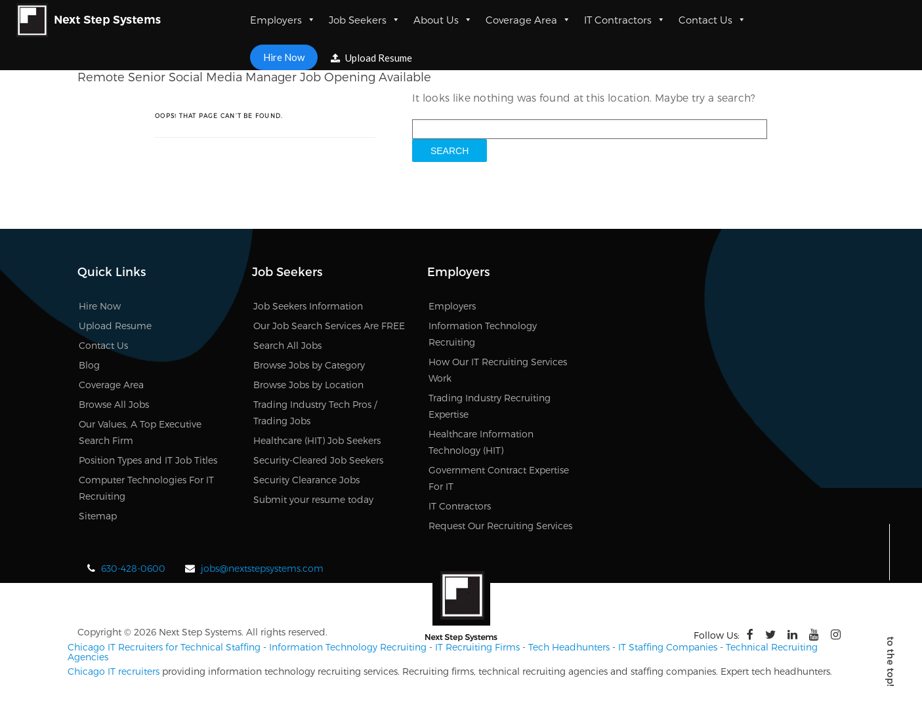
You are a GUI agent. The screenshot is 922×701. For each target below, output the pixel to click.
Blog (89, 365)
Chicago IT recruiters (113, 671)
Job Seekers (364, 20)
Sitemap (98, 515)
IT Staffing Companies (667, 646)
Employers (283, 20)
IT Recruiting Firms (477, 646)
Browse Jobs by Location (308, 384)
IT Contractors (624, 20)
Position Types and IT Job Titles (148, 460)
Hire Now (283, 57)
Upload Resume (371, 58)
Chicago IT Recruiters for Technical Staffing (164, 646)
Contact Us (712, 20)
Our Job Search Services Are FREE (329, 325)
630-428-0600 (133, 568)
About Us (442, 20)
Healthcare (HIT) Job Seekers (317, 440)
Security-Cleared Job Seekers (318, 460)
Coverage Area (528, 20)
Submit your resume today (313, 499)
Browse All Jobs (114, 404)
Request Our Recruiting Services (500, 525)
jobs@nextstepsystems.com (262, 568)
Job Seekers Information (308, 305)
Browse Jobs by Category (309, 365)
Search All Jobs (287, 345)
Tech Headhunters (569, 646)
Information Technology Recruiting (348, 646)
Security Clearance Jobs (306, 479)
